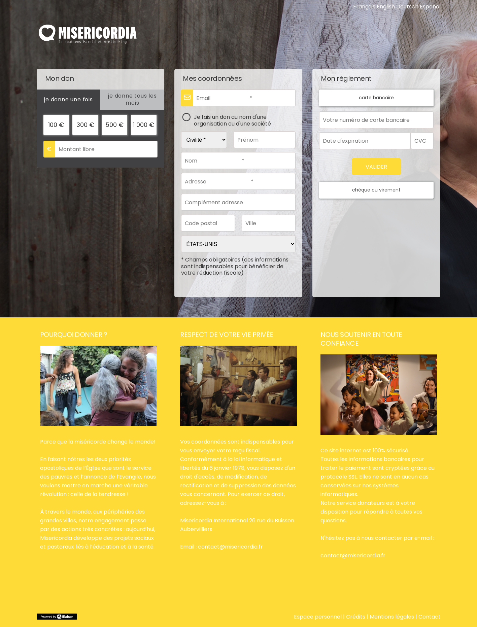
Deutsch (407, 6)
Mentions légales (392, 617)
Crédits (355, 617)
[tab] (69, 100)
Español (430, 6)
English (386, 6)
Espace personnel (318, 617)
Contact (429, 617)
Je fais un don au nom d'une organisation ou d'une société (232, 120)
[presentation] (69, 100)
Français (364, 6)
